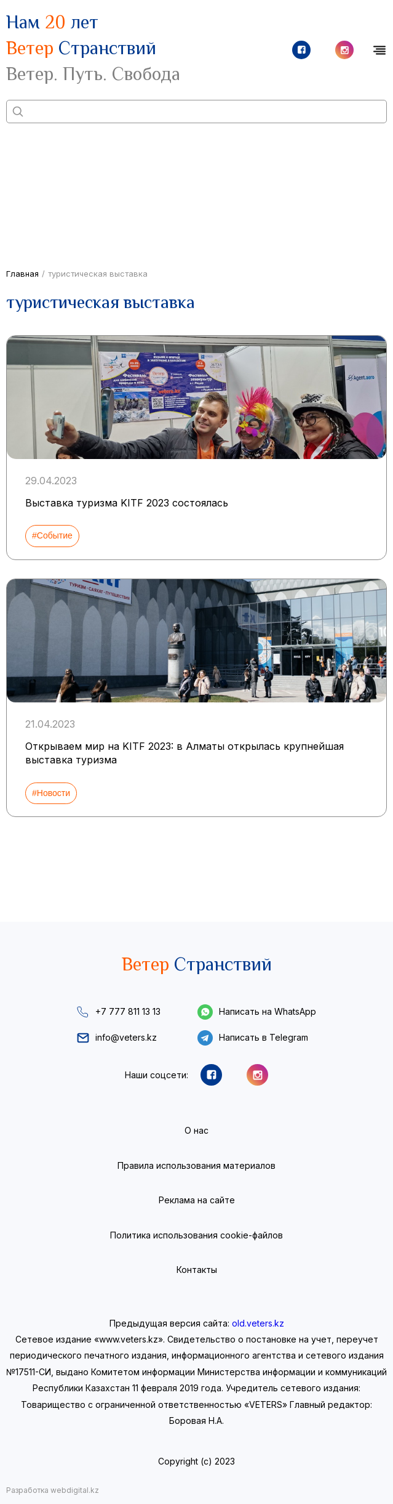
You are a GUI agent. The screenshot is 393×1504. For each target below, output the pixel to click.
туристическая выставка (98, 273)
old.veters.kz (258, 1323)
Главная (22, 273)
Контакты (197, 1269)
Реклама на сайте (197, 1200)
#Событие (52, 535)
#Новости (51, 793)
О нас (196, 1130)
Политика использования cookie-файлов (196, 1235)
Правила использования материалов (196, 1165)
